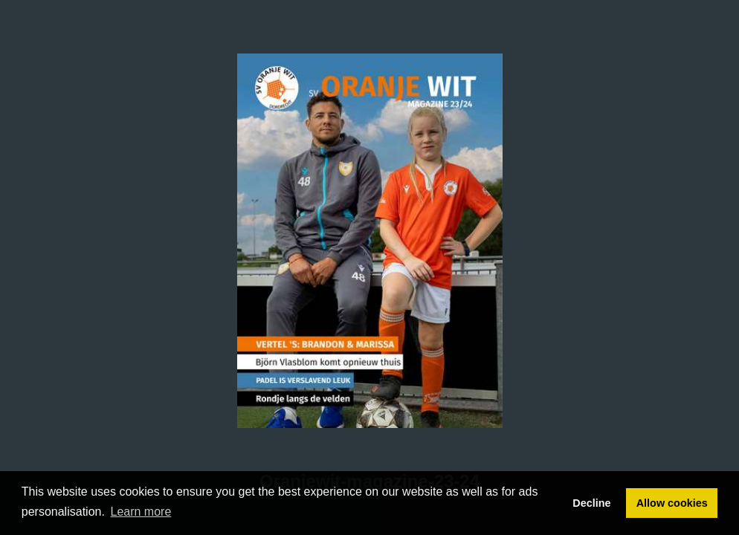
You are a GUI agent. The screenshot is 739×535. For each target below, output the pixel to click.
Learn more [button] (141, 511)
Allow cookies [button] (672, 503)
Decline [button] (591, 503)
